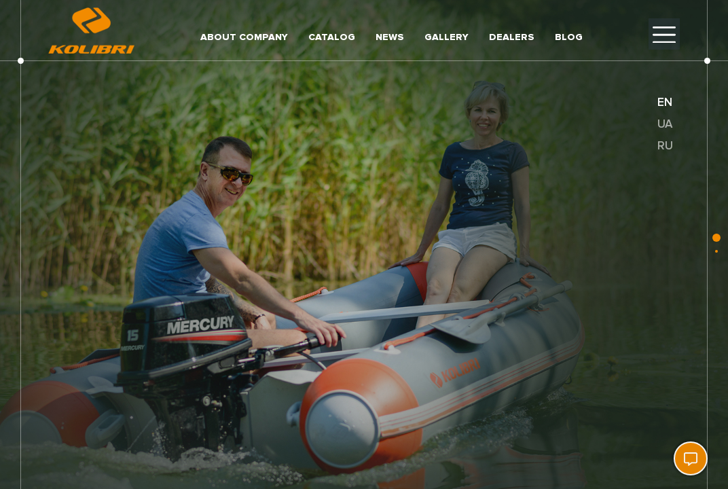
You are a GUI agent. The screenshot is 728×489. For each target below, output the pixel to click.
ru (665, 146)
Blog (569, 37)
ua (664, 124)
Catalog (331, 37)
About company (244, 37)
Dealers (511, 37)
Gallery (446, 37)
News (390, 37)
